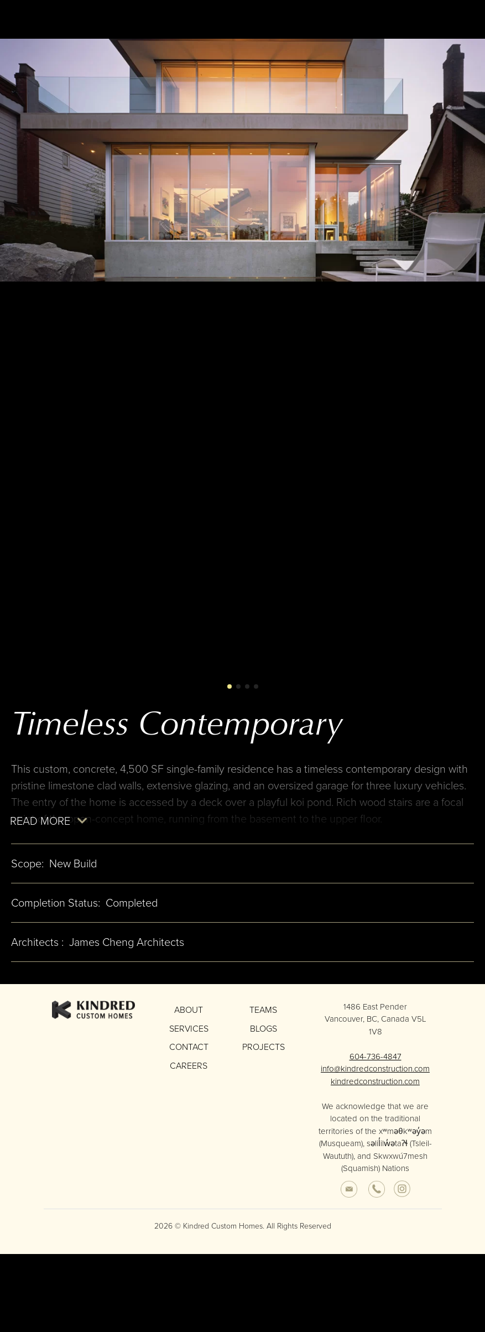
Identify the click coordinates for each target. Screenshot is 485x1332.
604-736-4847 (375, 1063)
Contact (188, 1053)
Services (188, 1034)
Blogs (263, 1034)
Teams (263, 1016)
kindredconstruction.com (375, 1087)
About (188, 1016)
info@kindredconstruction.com (375, 1075)
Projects (263, 1053)
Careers (188, 1071)
